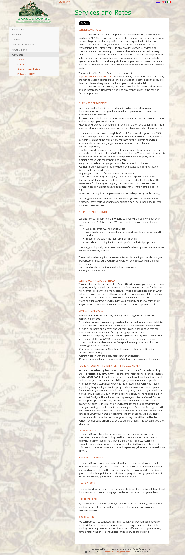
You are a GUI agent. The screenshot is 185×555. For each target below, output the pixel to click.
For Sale (16, 34)
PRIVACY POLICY (26, 74)
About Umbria (19, 49)
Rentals (16, 39)
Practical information (23, 44)
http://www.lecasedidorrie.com (95, 76)
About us (17, 54)
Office (20, 59)
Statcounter (65, 1)
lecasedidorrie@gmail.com (117, 551)
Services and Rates (28, 69)
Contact (21, 64)
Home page (18, 29)
